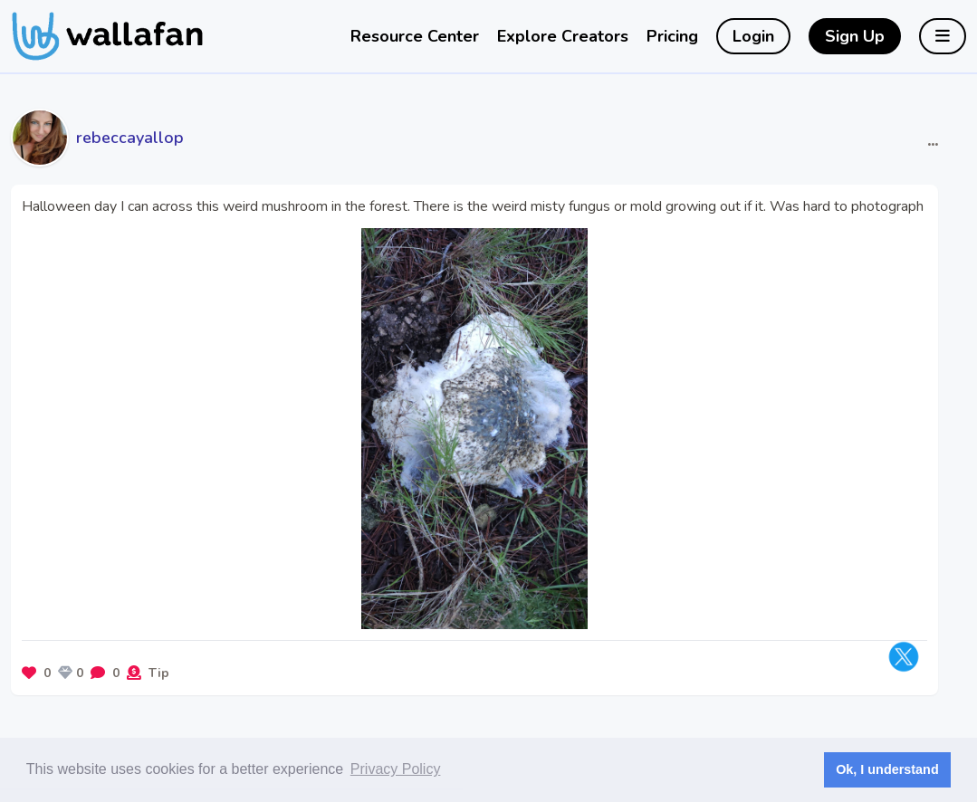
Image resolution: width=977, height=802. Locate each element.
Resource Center (414, 36)
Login (753, 36)
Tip (158, 673)
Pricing (672, 36)
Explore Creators (562, 36)
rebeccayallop (130, 137)
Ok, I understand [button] (887, 769)
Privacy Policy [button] (395, 769)
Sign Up (855, 36)
